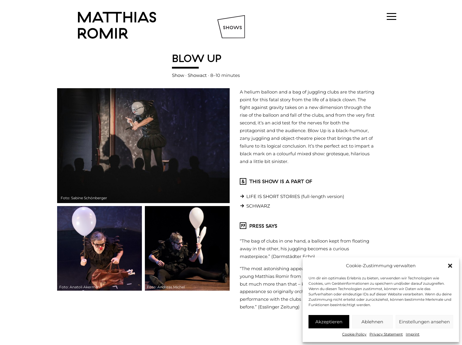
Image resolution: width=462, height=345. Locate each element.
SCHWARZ (258, 206)
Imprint (412, 334)
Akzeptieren (328, 322)
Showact (197, 75)
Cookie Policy (354, 334)
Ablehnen (372, 322)
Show (178, 75)
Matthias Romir (117, 25)
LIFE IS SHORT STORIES (273, 196)
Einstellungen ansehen (424, 322)
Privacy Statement (386, 334)
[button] (450, 266)
